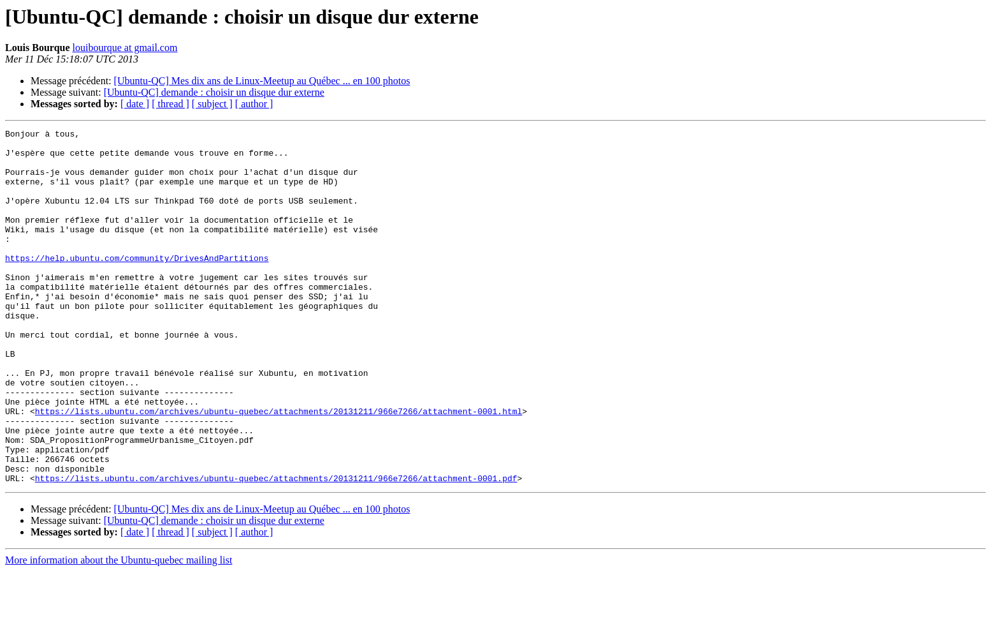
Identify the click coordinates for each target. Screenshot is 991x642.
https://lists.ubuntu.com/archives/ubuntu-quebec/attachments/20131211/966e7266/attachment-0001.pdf (276, 549)
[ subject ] (212, 103)
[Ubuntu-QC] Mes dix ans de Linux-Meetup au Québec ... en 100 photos (262, 80)
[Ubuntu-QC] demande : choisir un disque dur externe (214, 92)
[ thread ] (170, 103)
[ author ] (254, 103)
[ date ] (134, 103)
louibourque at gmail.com (125, 47)
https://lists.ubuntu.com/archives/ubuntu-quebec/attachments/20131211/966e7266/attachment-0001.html (278, 468)
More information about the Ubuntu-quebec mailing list (118, 630)
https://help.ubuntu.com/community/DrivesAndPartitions (136, 284)
